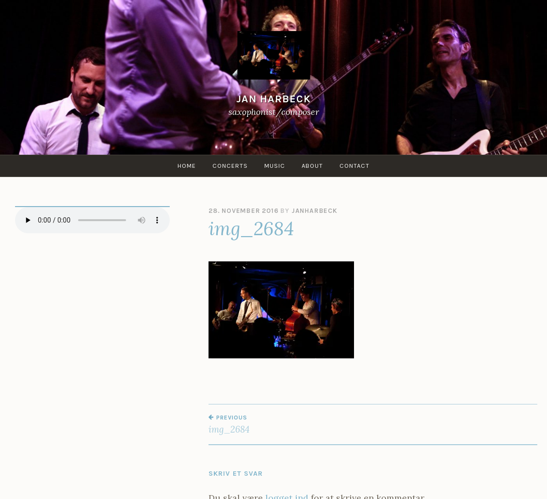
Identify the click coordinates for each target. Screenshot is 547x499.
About (312, 165)
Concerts (230, 165)
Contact (354, 165)
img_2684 (291, 424)
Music (274, 165)
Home (186, 165)
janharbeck (314, 210)
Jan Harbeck (273, 99)
